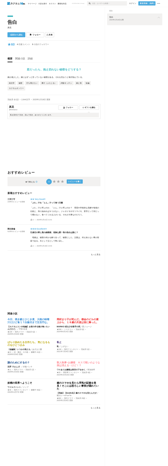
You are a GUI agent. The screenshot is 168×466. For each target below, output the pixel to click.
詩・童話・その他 (21, 352)
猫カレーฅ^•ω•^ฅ (64, 395)
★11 (9, 370)
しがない (64, 346)
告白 (12, 22)
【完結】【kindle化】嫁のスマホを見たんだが (77, 393)
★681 (59, 398)
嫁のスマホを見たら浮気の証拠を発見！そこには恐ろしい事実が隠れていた (78, 385)
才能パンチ (27, 367)
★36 (9, 390)
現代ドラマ (19, 332)
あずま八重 (37, 349)
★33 (58, 372)
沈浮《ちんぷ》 (14, 367)
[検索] (89, 3)
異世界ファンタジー (71, 372)
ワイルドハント (14, 387)
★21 (9, 352)
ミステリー (68, 329)
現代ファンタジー (71, 349)
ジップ (26, 387)
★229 (10, 332)
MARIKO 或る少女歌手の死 (68, 326)
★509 (59, 329)
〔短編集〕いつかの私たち (19, 349)
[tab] (11, 59)
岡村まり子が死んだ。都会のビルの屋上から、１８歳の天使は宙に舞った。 (78, 321)
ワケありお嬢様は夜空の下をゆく (71, 370)
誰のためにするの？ (19, 362)
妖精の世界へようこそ (20, 382)
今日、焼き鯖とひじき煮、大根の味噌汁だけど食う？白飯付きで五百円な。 (28, 321)
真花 (9, 27)
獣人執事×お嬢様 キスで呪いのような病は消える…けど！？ (78, 364)
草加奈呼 (91, 370)
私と (59, 342)
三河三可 (11, 199)
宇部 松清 (23, 329)
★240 (59, 349)
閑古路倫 (11, 229)
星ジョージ (87, 326)
